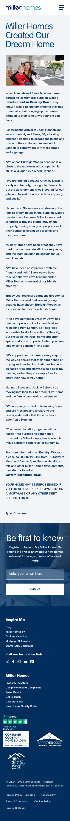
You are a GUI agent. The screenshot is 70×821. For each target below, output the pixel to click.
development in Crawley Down (28, 102)
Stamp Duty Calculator (19, 645)
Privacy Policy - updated (20, 794)
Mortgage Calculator (18, 641)
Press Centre (13, 692)
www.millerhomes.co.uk (23, 475)
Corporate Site (14, 701)
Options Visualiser (16, 636)
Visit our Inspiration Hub (24, 654)
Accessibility (48, 794)
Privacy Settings (15, 807)
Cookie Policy (42, 801)
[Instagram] (19, 662)
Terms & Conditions (17, 801)
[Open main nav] (61, 7)
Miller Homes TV (15, 631)
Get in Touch (13, 696)
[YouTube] (25, 662)
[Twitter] (7, 662)
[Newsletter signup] (35, 574)
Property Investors (17, 682)
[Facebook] (13, 662)
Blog (8, 627)
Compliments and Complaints (23, 687)
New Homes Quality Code (21, 706)
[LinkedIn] (32, 662)
